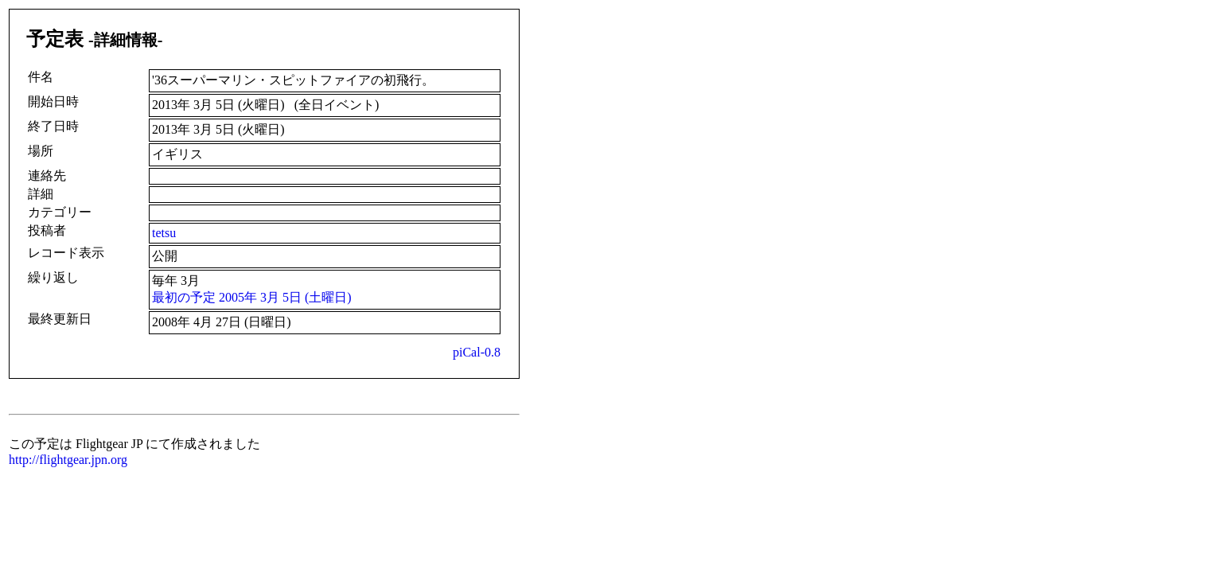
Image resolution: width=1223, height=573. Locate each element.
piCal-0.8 (476, 352)
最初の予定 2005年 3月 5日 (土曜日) (252, 297)
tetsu (164, 233)
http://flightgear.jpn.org (68, 459)
